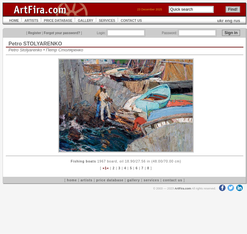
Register (34, 33)
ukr (220, 20)
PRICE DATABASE (58, 20)
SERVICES (107, 20)
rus (237, 20)
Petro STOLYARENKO (35, 43)
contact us (172, 180)
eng (228, 20)
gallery (133, 180)
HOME (14, 20)
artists (86, 180)
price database (110, 180)
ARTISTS (31, 20)
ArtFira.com (182, 188)
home (72, 180)
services (151, 180)
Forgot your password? (62, 33)
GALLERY (85, 20)
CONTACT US (131, 20)
